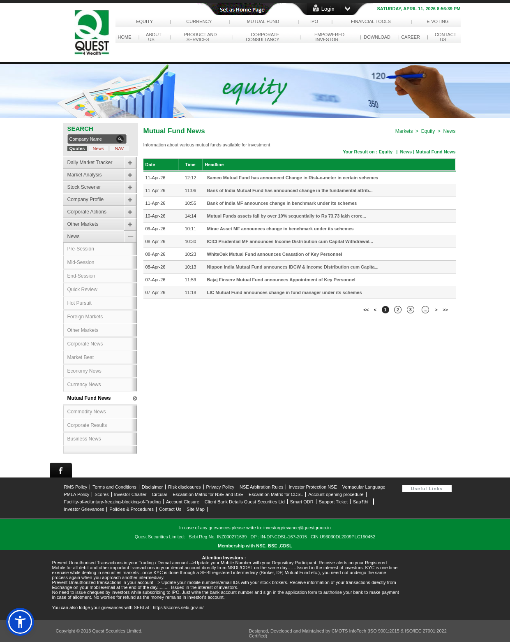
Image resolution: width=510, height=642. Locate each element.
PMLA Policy (77, 494)
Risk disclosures (184, 486)
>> (445, 309)
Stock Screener (84, 187)
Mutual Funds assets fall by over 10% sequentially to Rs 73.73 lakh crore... (287, 215)
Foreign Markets (85, 317)
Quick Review (82, 289)
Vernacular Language (363, 486)
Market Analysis (84, 175)
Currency (199, 21)
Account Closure (182, 501)
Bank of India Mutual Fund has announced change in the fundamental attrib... (290, 190)
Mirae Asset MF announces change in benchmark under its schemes (280, 228)
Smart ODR (302, 501)
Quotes (77, 148)
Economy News (84, 371)
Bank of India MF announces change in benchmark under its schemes (282, 203)
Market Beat (80, 357)
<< (366, 309)
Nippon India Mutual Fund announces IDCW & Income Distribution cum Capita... (292, 266)
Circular (159, 494)
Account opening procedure (336, 494)
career (410, 37)
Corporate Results (87, 425)
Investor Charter (130, 494)
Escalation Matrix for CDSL (276, 494)
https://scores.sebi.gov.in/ (178, 607)
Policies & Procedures (131, 509)
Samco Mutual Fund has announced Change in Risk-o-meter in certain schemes (292, 177)
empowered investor (328, 37)
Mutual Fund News (89, 398)
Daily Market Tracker (90, 162)
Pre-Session (80, 249)
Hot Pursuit (79, 303)
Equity (144, 21)
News (98, 148)
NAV (119, 148)
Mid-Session (81, 262)
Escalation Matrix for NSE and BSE (208, 494)
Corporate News (85, 344)
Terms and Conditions (114, 486)
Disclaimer (152, 486)
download (377, 37)
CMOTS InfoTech (349, 630)
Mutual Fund (263, 21)
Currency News (84, 384)
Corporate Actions (86, 212)
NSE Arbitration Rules (261, 486)
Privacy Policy (220, 486)
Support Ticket (333, 501)
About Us (153, 37)
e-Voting (438, 21)
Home (124, 37)
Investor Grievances (84, 509)
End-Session (81, 276)
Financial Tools (371, 21)
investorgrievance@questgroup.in (297, 527)
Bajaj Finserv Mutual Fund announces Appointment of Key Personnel (281, 279)
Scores (101, 494)
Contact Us (170, 509)
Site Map (195, 509)
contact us (444, 37)
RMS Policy (76, 486)
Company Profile (85, 199)
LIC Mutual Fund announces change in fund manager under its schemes (284, 292)
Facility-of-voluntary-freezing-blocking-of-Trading (112, 501)
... (425, 309)
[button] (20, 622)
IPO (314, 21)
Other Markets (83, 224)
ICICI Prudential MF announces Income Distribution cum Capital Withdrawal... (290, 241)
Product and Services (199, 37)
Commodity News (86, 412)
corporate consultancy (264, 37)
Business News (84, 439)
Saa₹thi (360, 501)
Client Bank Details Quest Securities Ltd (245, 501)
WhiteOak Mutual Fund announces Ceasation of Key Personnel (274, 254)
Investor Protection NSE (312, 486)
